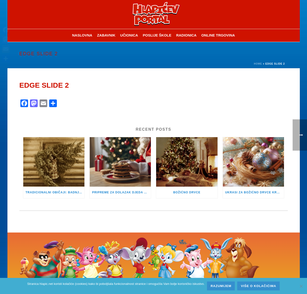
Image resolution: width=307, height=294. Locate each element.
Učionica (129, 35)
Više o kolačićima (258, 286)
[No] (301, 286)
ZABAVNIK (106, 35)
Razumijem (221, 286)
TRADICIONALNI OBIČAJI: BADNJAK (55, 192)
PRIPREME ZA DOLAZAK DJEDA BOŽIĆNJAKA (121, 192)
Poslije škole (157, 35)
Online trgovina (218, 35)
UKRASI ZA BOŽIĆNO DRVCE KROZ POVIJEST (254, 192)
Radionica (186, 35)
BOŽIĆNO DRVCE (186, 192)
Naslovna (82, 35)
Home (258, 63)
